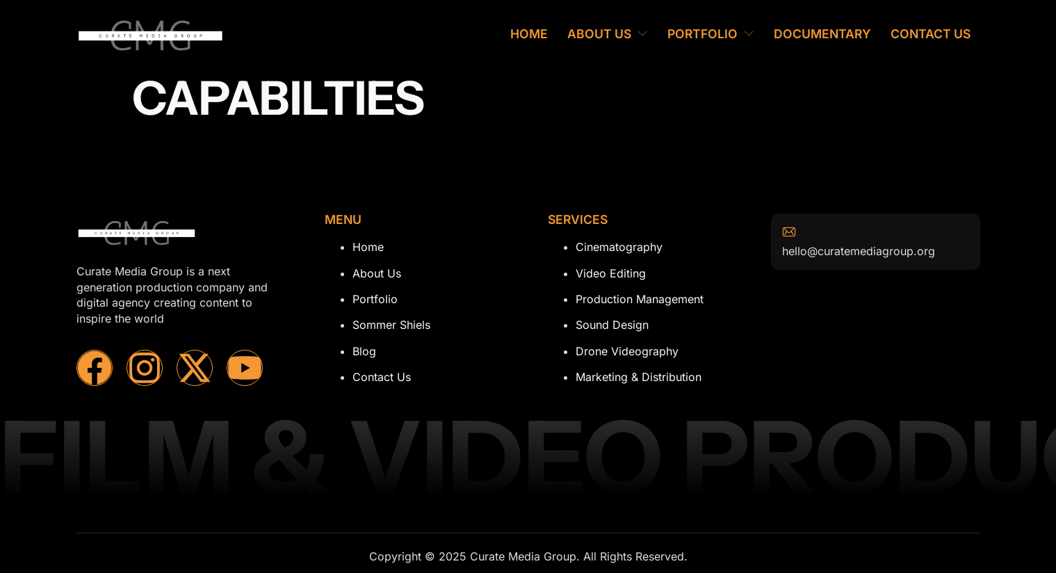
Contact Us (930, 33)
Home (529, 33)
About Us (607, 33)
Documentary (822, 33)
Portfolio (710, 33)
